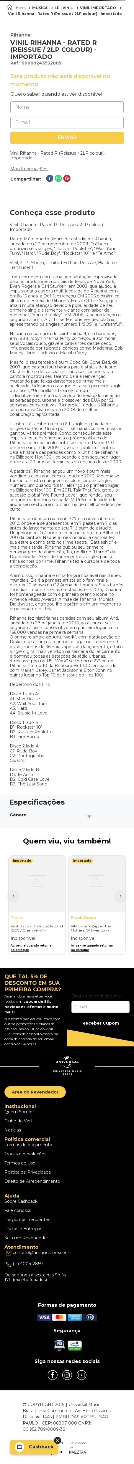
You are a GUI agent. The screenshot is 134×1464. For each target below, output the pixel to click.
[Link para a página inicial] (17, 8)
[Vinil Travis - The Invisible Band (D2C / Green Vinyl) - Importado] (37, 905)
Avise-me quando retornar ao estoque (32, 948)
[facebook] (49, 179)
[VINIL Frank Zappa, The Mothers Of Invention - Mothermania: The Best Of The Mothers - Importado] (97, 905)
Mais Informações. (29, 168)
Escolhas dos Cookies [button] (28, 1190)
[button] (13, 896)
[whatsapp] (58, 179)
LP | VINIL (64, 8)
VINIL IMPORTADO (98, 8)
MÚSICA (40, 8)
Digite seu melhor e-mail (96, 996)
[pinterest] (67, 179)
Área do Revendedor (35, 1092)
